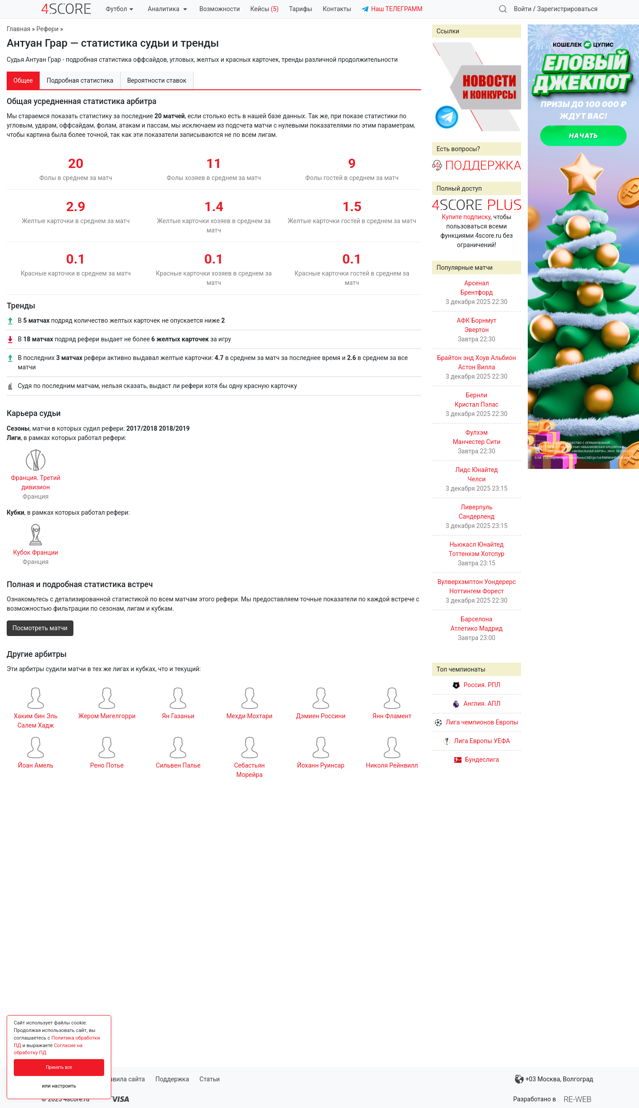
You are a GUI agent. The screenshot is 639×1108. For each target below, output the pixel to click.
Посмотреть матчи (40, 628)
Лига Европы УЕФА (476, 740)
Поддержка (172, 1079)
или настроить (59, 1086)
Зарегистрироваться (567, 8)
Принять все (59, 1067)
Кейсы (264, 8)
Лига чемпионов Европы (476, 722)
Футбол (119, 8)
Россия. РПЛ (477, 684)
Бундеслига (476, 759)
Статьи (209, 1079)
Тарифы (300, 8)
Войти (523, 8)
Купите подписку (466, 216)
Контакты (337, 8)
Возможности (219, 8)
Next (509, 87)
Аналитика (167, 8)
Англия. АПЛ (476, 703)
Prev (444, 87)
